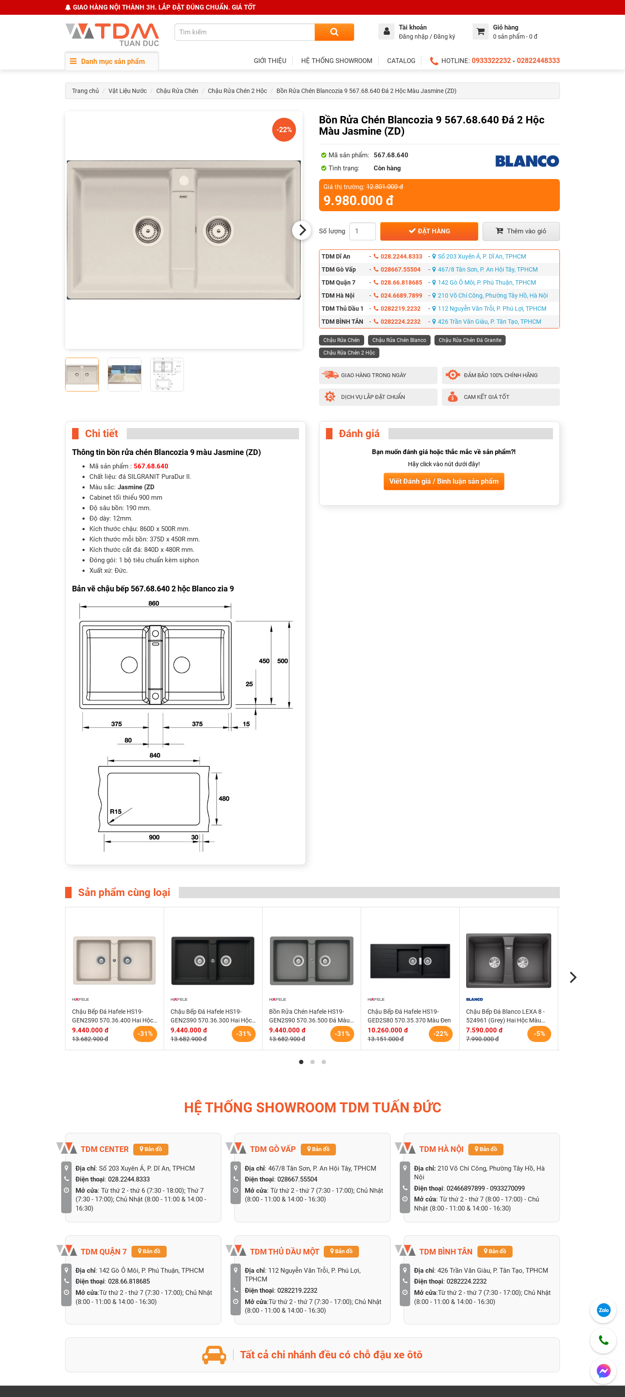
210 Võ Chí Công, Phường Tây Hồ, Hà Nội (490, 295)
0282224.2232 (397, 321)
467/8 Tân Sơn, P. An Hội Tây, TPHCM (485, 269)
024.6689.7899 (398, 295)
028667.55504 (397, 269)
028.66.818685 (398, 282)
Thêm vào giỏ (521, 231)
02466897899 (466, 1188)
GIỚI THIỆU (270, 61)
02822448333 (538, 60)
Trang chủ (85, 90)
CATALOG (401, 61)
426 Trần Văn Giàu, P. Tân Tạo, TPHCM (486, 321)
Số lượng (332, 231)
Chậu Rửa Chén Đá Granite (470, 340)
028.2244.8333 (398, 256)
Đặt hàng (429, 231)
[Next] (301, 230)
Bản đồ (151, 1149)
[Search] (334, 32)
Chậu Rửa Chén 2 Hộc (237, 90)
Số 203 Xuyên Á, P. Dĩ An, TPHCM (479, 256)
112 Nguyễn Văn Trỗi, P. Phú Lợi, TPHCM (489, 308)
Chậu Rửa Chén (177, 90)
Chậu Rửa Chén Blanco (399, 340)
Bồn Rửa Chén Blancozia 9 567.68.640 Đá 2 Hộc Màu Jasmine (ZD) (366, 90)
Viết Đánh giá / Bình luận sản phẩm (444, 481)
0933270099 (507, 1188)
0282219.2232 (397, 308)
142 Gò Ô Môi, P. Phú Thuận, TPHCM (484, 282)
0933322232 (491, 60)
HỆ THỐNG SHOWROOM (336, 61)
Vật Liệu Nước (128, 90)
